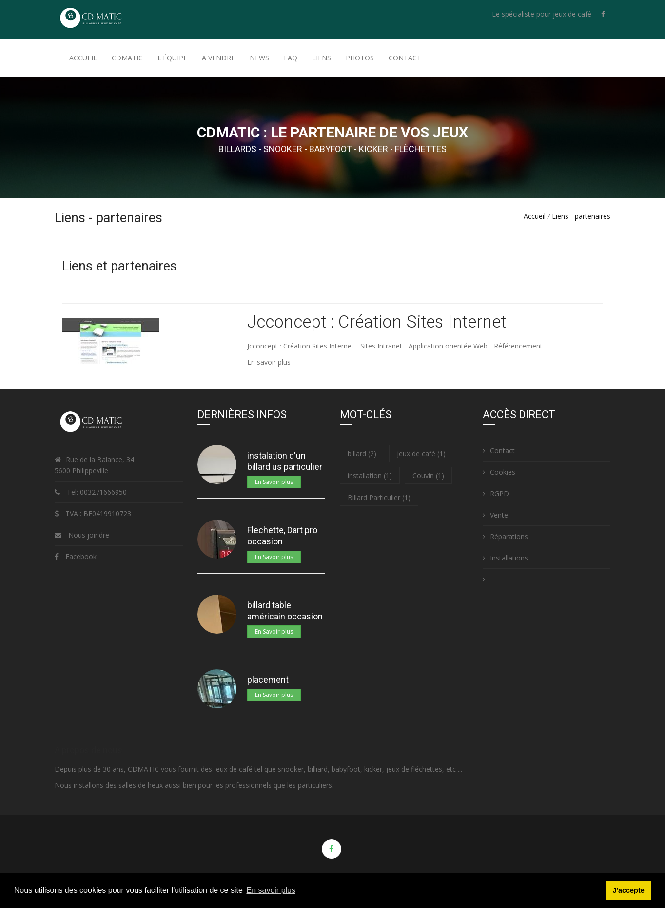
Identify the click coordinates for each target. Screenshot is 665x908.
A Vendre (218, 57)
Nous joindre (88, 535)
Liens (321, 57)
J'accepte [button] (629, 890)
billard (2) (362, 453)
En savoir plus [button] (271, 890)
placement (268, 680)
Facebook (81, 556)
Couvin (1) (428, 475)
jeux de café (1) (421, 453)
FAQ (290, 57)
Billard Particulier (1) (379, 497)
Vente (495, 515)
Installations (505, 557)
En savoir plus (269, 362)
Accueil (83, 57)
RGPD (496, 493)
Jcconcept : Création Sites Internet (376, 322)
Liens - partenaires (581, 216)
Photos (360, 57)
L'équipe (172, 57)
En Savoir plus (274, 482)
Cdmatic (127, 57)
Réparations (505, 536)
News (259, 57)
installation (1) (370, 475)
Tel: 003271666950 (96, 492)
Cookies (499, 472)
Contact (405, 57)
